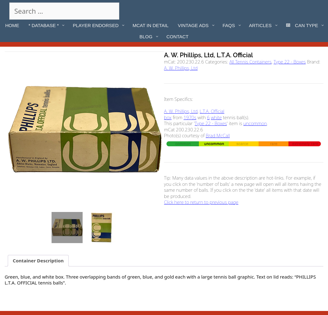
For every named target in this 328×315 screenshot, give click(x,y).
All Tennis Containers (250, 62)
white (216, 117)
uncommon (255, 123)
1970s (190, 117)
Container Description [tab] (38, 260)
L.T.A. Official (212, 111)
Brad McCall (218, 135)
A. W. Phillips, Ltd (181, 68)
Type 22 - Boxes (290, 62)
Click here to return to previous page (201, 202)
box (167, 117)
